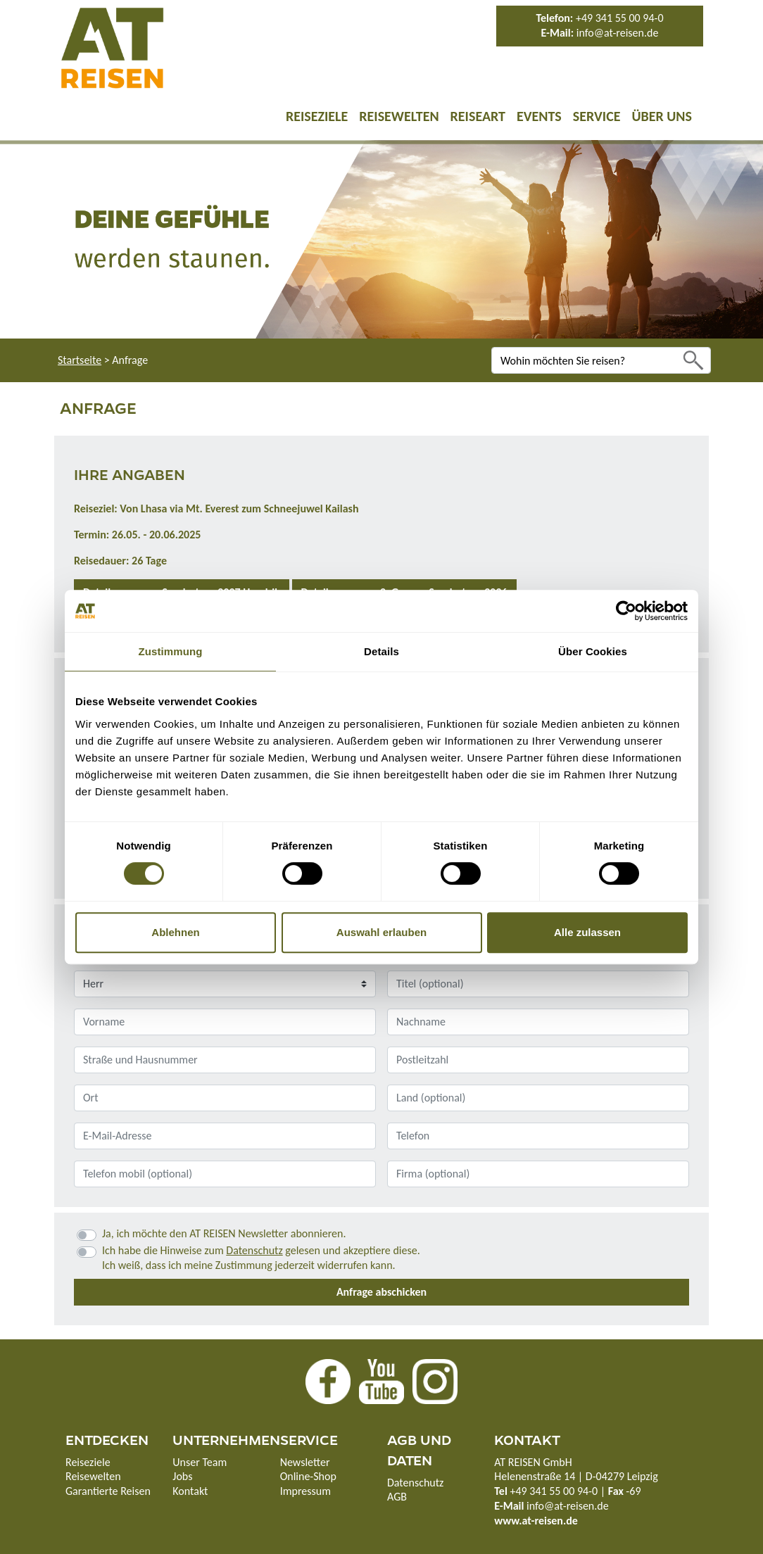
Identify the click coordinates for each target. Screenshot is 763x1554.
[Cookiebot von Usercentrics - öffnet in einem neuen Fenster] (626, 610)
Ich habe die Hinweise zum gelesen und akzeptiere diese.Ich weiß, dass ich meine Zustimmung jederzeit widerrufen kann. (261, 1258)
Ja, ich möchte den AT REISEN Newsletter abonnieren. (224, 1233)
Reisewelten (399, 116)
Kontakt (190, 1491)
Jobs (182, 1476)
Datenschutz (254, 1250)
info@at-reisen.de (617, 32)
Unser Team (199, 1462)
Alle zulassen (587, 932)
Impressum (305, 1491)
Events (539, 116)
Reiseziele (317, 116)
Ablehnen (175, 932)
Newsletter (305, 1462)
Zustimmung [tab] (171, 651)
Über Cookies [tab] (592, 651)
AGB (397, 1496)
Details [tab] (381, 651)
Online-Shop (308, 1476)
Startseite (79, 360)
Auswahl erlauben (381, 932)
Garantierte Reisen (108, 1491)
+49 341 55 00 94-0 (620, 18)
